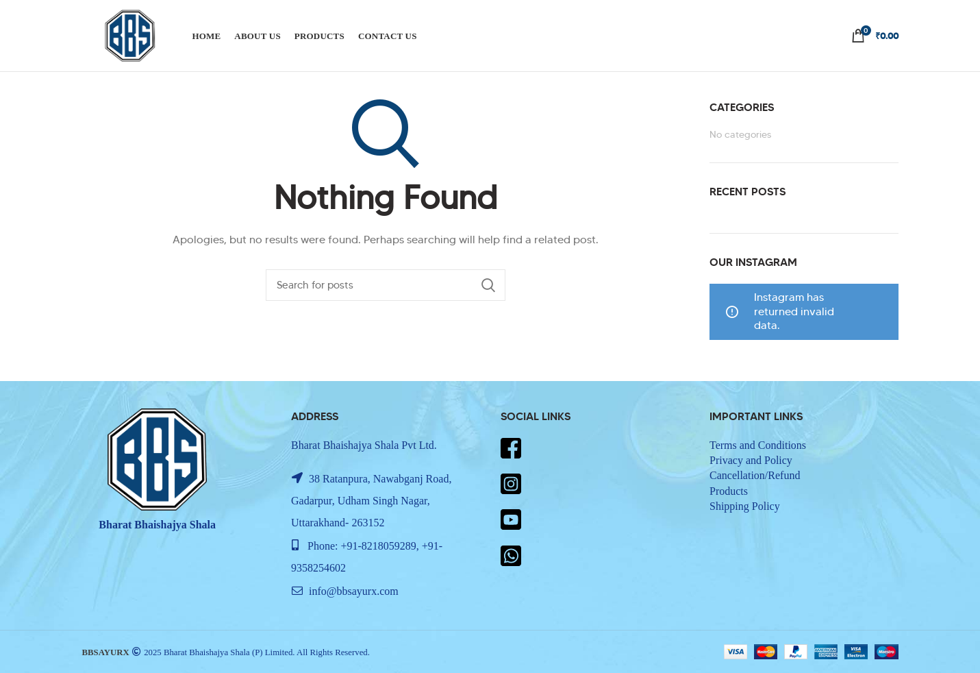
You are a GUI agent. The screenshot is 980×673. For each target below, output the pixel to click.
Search (488, 285)
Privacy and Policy (750, 460)
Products (728, 491)
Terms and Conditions (757, 445)
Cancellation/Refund (754, 475)
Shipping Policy (744, 506)
